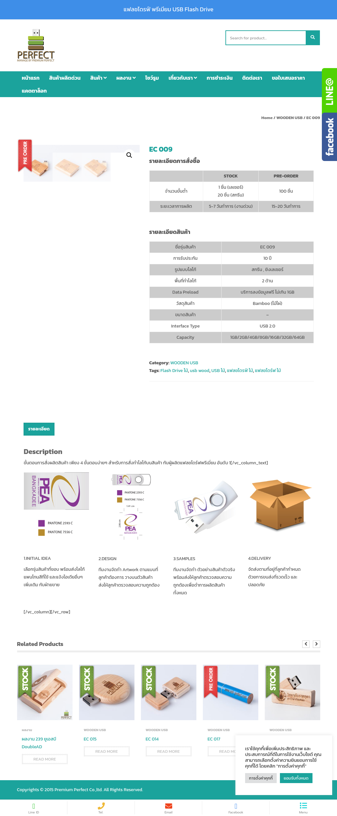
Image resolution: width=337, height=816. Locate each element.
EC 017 (214, 739)
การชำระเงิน (220, 78)
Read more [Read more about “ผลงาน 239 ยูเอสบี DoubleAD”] (45, 759)
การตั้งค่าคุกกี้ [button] (261, 778)
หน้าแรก (31, 78)
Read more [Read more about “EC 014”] (168, 751)
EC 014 (152, 739)
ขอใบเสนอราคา (288, 78)
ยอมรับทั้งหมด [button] (296, 778)
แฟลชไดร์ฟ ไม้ (268, 370)
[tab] (39, 429)
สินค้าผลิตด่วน (65, 78)
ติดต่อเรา (252, 78)
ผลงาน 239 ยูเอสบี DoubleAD (39, 743)
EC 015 (90, 739)
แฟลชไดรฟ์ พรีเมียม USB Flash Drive (168, 9)
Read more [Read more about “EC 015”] (106, 751)
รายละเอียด (39, 429)
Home (267, 118)
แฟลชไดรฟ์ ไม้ (240, 370)
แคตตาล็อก (34, 91)
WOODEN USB (289, 118)
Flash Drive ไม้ (174, 370)
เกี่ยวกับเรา (183, 78)
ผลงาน (126, 78)
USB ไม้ (218, 370)
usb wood (199, 370)
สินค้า (98, 78)
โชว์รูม (152, 78)
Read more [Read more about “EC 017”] (230, 751)
